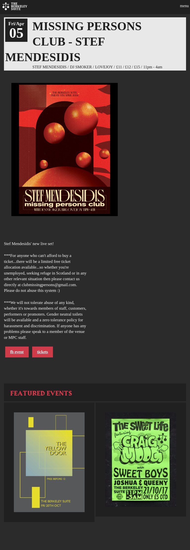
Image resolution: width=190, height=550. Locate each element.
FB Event (17, 352)
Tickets (42, 352)
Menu (184, 6)
